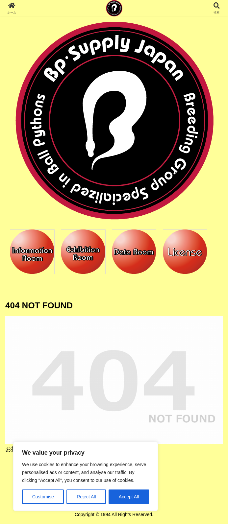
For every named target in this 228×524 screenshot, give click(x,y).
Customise (43, 496)
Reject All (86, 496)
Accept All (129, 496)
